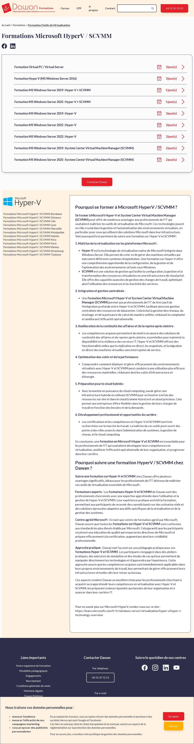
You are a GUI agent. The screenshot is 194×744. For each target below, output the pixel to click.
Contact (110, 8)
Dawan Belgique (33, 695)
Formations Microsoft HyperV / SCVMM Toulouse (32, 254)
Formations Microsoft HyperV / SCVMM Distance (32, 217)
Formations (46, 8)
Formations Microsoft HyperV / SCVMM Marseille (32, 228)
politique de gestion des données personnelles (116, 734)
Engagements (33, 675)
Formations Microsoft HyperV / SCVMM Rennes (31, 247)
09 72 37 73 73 (174, 8)
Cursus (65, 8)
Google (82, 720)
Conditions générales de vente (33, 685)
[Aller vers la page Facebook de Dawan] (145, 667)
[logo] (19, 8)
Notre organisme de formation (33, 665)
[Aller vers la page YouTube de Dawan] (176, 667)
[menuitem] (33, 665)
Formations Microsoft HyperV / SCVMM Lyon (29, 224)
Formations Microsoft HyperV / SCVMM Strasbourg (33, 250)
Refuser (173, 726)
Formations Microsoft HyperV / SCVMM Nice (29, 239)
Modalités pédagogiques (33, 670)
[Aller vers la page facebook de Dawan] (4, 46)
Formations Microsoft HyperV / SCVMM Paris (30, 243)
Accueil (6, 25)
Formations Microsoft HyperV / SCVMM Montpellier (33, 232)
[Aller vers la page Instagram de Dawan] (156, 667)
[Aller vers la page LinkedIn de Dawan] (166, 667)
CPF (79, 8)
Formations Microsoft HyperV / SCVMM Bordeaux (32, 213)
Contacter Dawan (97, 181)
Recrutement (33, 680)
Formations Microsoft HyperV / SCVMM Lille (29, 221)
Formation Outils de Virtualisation (49, 25)
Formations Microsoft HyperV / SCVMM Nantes (31, 235)
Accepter (173, 716)
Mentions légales (33, 690)
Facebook (95, 720)
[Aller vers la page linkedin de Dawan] (12, 46)
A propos (93, 8)
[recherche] (134, 8)
